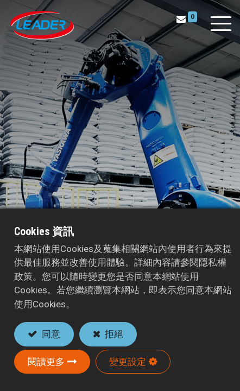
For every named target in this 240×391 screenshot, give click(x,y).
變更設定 (127, 361)
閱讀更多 (46, 361)
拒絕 (113, 334)
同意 (50, 334)
